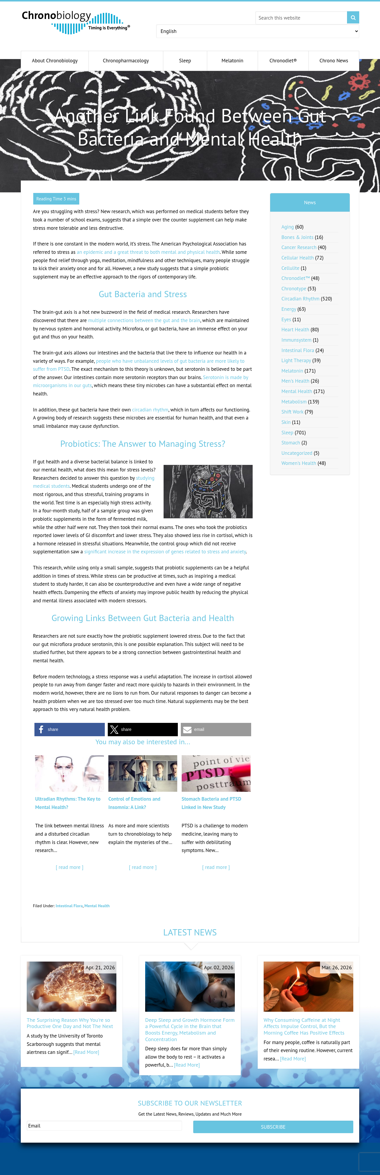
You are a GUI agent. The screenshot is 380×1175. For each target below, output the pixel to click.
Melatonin (292, 371)
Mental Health (97, 905)
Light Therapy (296, 360)
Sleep (287, 432)
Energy (288, 309)
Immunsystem (296, 340)
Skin (286, 422)
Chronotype (293, 288)
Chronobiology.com (76, 22)
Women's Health (298, 463)
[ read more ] (69, 867)
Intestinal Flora (69, 905)
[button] (69, 729)
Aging (287, 227)
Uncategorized (296, 453)
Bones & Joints (297, 237)
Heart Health (295, 329)
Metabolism (294, 401)
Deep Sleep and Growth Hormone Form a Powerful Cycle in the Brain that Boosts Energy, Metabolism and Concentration (190, 1029)
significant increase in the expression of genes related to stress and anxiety (165, 551)
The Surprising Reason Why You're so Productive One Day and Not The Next (70, 1023)
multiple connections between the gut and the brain (144, 320)
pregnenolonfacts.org (291, 1171)
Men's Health (295, 381)
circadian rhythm (150, 409)
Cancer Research (298, 247)
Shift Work (292, 411)
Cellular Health (297, 257)
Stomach (290, 442)
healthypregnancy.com (48, 1171)
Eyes (286, 319)
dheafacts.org (202, 1171)
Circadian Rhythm (300, 298)
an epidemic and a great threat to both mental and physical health (148, 252)
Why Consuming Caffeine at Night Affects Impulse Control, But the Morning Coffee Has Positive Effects (304, 1026)
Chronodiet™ (295, 278)
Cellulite (290, 268)
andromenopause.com (129, 1171)
